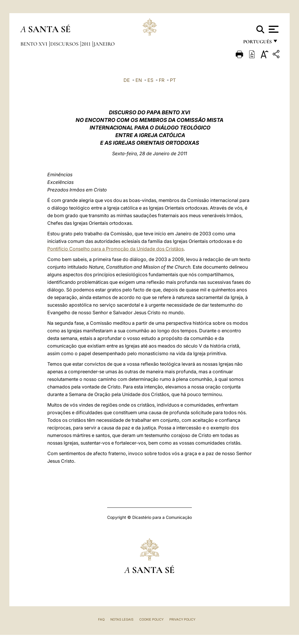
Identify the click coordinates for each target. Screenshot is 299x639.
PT (173, 80)
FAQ (101, 619)
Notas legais (121, 619)
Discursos (65, 44)
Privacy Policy (182, 619)
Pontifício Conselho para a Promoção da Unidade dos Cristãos (115, 249)
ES (150, 80)
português (257, 43)
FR (161, 80)
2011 (86, 44)
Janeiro (104, 44)
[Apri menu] (273, 29)
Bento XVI (34, 44)
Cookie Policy (151, 619)
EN (138, 80)
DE (127, 80)
